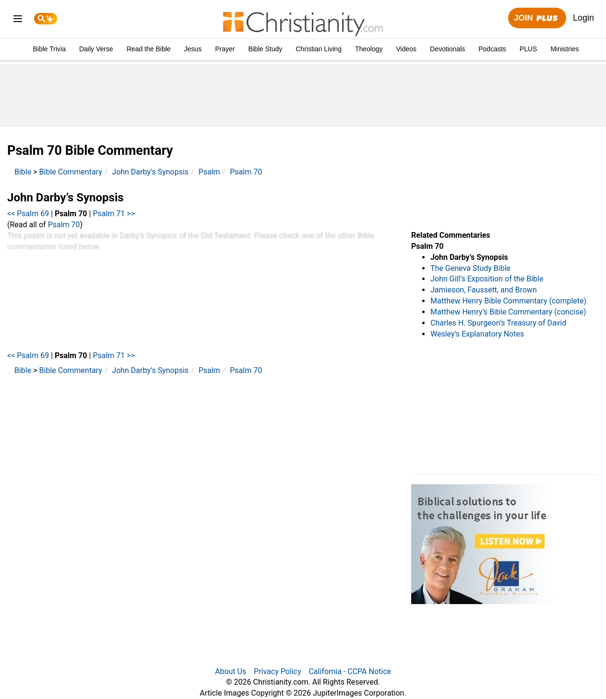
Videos (406, 49)
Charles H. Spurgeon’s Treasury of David (498, 322)
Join (537, 18)
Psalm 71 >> (114, 213)
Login (583, 18)
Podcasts (492, 49)
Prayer (225, 49)
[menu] (17, 20)
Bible (22, 171)
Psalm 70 (246, 171)
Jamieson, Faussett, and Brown (483, 289)
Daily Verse (96, 49)
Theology (369, 49)
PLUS (528, 49)
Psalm (209, 171)
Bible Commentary (70, 171)
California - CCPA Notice (350, 671)
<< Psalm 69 (28, 213)
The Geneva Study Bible (470, 268)
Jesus (193, 49)
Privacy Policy (277, 671)
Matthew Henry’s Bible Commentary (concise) (508, 311)
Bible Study (265, 49)
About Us (230, 671)
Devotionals (447, 49)
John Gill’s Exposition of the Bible (486, 278)
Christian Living (319, 49)
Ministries (564, 49)
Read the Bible (149, 49)
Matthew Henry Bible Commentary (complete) (508, 300)
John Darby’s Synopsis (150, 171)
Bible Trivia (49, 49)
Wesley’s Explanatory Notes (477, 333)
